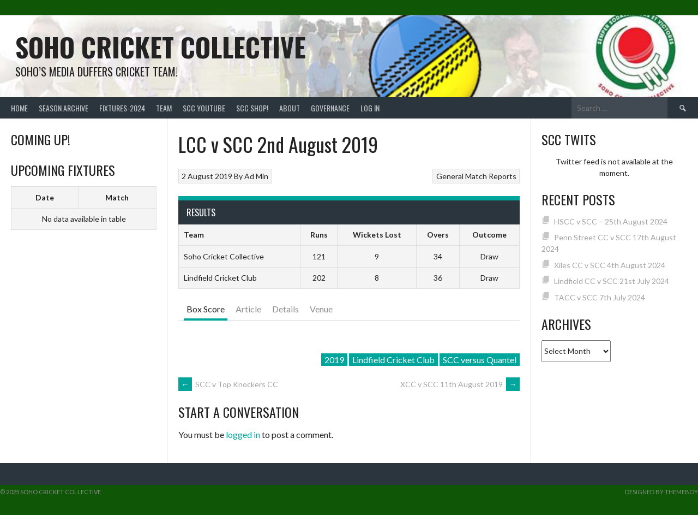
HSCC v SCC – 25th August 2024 (610, 221)
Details (285, 309)
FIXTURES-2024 (122, 108)
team (164, 108)
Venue (321, 309)
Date (44, 197)
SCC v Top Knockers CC (228, 384)
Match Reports (490, 176)
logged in (243, 434)
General (450, 176)
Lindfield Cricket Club (393, 359)
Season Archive (63, 108)
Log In (370, 108)
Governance (330, 108)
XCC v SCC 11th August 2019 (460, 384)
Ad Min (256, 176)
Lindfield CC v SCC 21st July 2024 (611, 281)
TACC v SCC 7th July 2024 (599, 297)
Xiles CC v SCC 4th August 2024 (609, 265)
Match (117, 197)
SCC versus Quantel (479, 359)
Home (19, 108)
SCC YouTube (204, 108)
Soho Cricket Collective (160, 46)
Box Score (205, 309)
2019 (334, 359)
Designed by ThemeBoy (661, 491)
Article (248, 309)
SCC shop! (252, 108)
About (289, 108)
